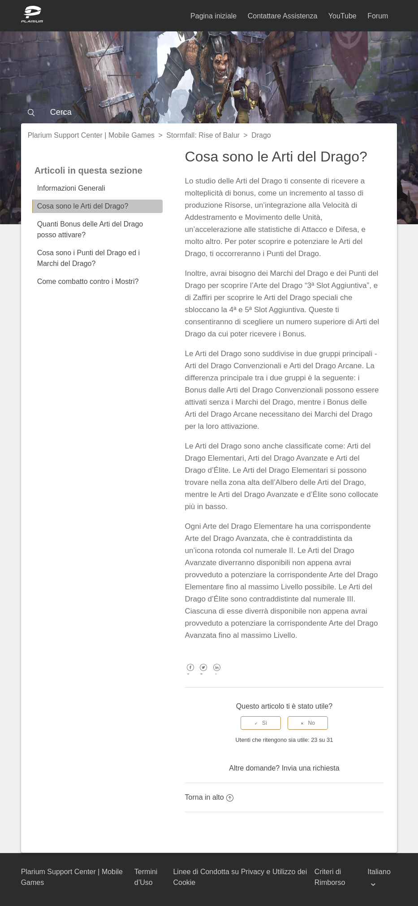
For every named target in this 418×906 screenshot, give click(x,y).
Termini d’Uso (146, 877)
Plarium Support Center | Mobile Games (91, 135)
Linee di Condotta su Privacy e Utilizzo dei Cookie (240, 877)
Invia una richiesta (311, 768)
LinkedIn (216, 674)
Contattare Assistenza (283, 16)
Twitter (203, 674)
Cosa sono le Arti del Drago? (83, 206)
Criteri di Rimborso (330, 877)
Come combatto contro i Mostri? (88, 281)
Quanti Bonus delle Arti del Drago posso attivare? (90, 229)
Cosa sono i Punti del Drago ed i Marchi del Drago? (88, 258)
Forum (377, 16)
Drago (261, 135)
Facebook (190, 674)
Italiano (379, 872)
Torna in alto (209, 797)
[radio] (261, 723)
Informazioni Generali (71, 188)
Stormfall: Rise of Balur (203, 135)
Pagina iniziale (213, 16)
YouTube (342, 16)
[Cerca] (209, 112)
